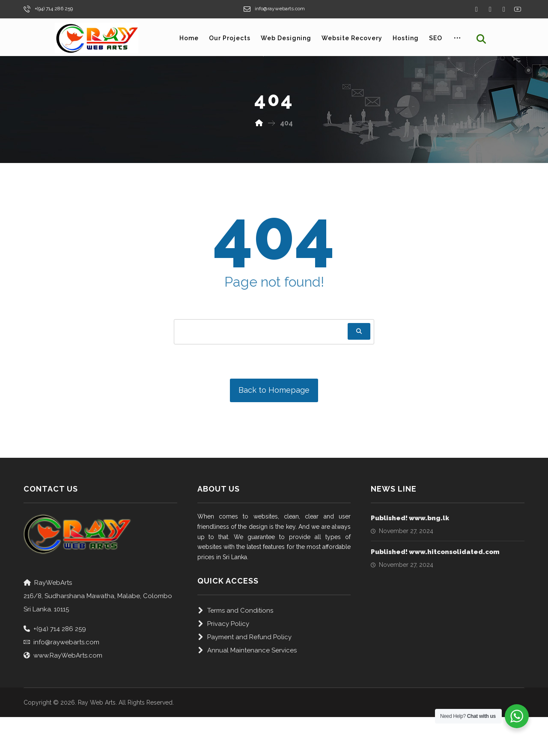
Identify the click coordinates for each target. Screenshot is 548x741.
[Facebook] (476, 9)
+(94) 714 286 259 (55, 629)
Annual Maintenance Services (247, 650)
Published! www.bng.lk (410, 518)
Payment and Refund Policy (244, 637)
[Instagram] (504, 9)
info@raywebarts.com (61, 642)
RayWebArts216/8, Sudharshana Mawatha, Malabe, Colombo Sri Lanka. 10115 (98, 596)
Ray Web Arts (97, 702)
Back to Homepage (274, 389)
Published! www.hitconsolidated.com (435, 552)
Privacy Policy (223, 624)
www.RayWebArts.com (63, 655)
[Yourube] (517, 9)
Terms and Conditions (235, 610)
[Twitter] (490, 9)
